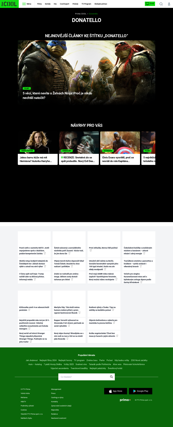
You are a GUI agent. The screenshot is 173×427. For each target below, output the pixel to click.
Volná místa (25, 393)
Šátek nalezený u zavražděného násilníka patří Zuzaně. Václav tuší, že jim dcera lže (68, 251)
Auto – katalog (35, 364)
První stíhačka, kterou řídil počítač (103, 249)
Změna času (91, 360)
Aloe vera (117, 364)
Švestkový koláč (115, 368)
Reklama (24, 397)
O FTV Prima (25, 389)
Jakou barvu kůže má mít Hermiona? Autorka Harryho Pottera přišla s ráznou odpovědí (35, 159)
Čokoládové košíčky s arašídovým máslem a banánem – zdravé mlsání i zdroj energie (138, 251)
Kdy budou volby (122, 360)
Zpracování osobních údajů (61, 406)
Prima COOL (80, 14)
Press (53, 393)
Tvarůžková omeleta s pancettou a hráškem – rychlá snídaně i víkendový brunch (138, 264)
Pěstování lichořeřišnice (134, 364)
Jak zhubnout (32, 360)
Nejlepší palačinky (98, 368)
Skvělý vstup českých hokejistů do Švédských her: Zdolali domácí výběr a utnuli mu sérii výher (33, 264)
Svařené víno (81, 364)
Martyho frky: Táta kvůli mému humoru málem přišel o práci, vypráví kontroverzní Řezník (67, 310)
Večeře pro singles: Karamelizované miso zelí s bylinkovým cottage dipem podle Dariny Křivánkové (137, 278)
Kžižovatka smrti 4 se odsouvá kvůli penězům (34, 308)
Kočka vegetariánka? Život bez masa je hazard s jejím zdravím (103, 334)
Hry (55, 4)
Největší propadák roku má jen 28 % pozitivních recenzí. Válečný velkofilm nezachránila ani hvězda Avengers (34, 324)
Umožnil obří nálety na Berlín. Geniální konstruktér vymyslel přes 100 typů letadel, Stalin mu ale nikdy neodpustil (103, 265)
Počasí (110, 360)
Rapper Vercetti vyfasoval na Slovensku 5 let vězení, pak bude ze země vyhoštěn (69, 323)
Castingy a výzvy (57, 397)
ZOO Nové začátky (139, 360)
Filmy (39, 4)
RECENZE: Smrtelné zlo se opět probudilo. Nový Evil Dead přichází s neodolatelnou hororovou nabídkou (77, 159)
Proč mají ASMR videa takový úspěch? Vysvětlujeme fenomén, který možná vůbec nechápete (103, 277)
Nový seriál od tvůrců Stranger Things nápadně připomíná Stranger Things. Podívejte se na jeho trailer (33, 337)
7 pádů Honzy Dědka (53, 364)
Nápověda (55, 410)
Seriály (47, 4)
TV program (79, 360)
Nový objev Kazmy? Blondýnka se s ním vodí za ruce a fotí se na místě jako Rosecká (68, 336)
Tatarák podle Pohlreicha (100, 364)
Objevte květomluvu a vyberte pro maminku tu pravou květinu (103, 321)
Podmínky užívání (27, 406)
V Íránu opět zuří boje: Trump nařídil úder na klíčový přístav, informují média (31, 277)
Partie (102, 360)
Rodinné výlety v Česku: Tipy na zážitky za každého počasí (102, 308)
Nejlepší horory (65, 360)
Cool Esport (64, 4)
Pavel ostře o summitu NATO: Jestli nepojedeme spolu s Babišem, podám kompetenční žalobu (34, 251)
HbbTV (23, 402)
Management (56, 389)
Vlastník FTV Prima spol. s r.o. (32, 414)
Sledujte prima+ (100, 4)
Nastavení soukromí (58, 418)
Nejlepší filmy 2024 (48, 360)
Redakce (54, 414)
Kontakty (54, 402)
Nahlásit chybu (26, 418)
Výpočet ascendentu (60, 368)
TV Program (86, 4)
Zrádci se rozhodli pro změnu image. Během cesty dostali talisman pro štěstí (66, 277)
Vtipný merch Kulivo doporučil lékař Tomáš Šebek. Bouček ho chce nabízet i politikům (69, 264)
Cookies (24, 410)
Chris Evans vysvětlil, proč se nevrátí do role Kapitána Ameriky (118, 159)
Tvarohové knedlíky (79, 368)
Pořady (75, 4)
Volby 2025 (69, 364)
